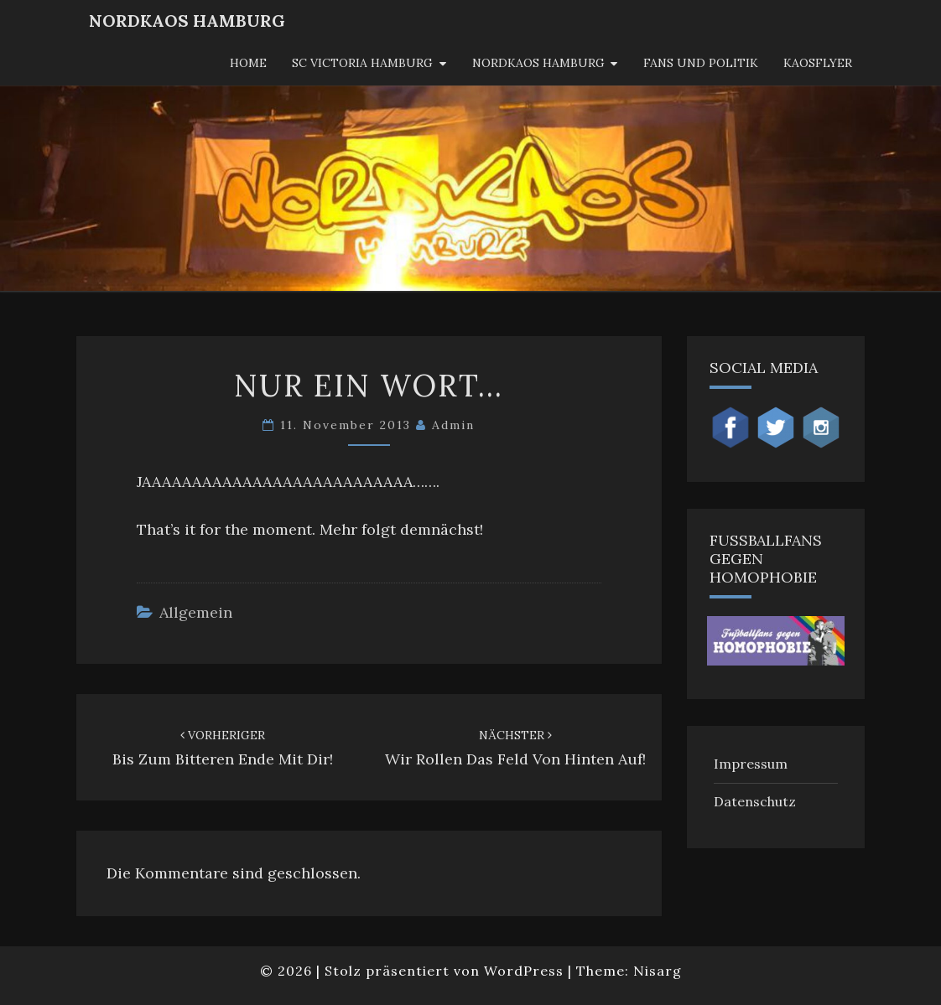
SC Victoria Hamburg (362, 62)
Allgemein (195, 612)
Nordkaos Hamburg (538, 62)
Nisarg (657, 970)
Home (248, 62)
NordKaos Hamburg (187, 20)
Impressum (751, 763)
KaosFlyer (817, 62)
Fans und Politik (700, 62)
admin (453, 425)
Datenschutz (755, 801)
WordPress (524, 970)
